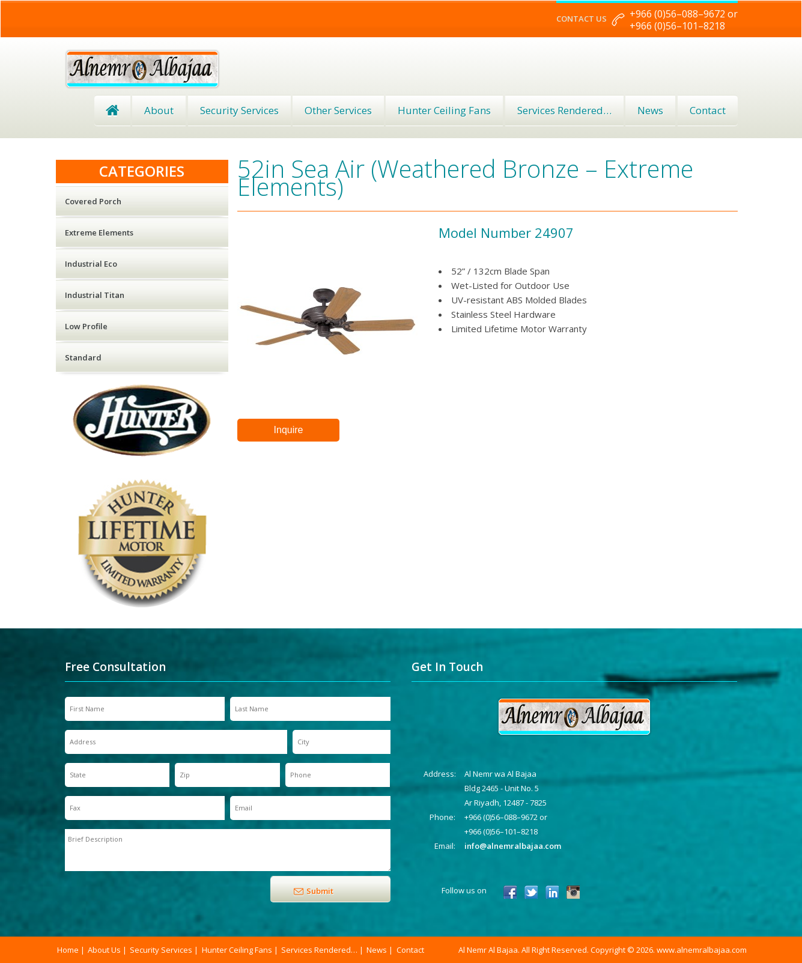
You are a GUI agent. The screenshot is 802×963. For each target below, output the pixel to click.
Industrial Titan (94, 295)
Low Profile (86, 326)
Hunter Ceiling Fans (444, 110)
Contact (708, 110)
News (650, 110)
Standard (83, 357)
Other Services (338, 110)
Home (112, 111)
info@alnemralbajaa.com (512, 845)
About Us (104, 949)
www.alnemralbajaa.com (702, 949)
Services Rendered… (319, 949)
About (159, 110)
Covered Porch (93, 201)
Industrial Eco (91, 263)
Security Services (239, 110)
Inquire (288, 430)
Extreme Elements (99, 232)
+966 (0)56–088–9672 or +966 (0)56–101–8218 (684, 20)
